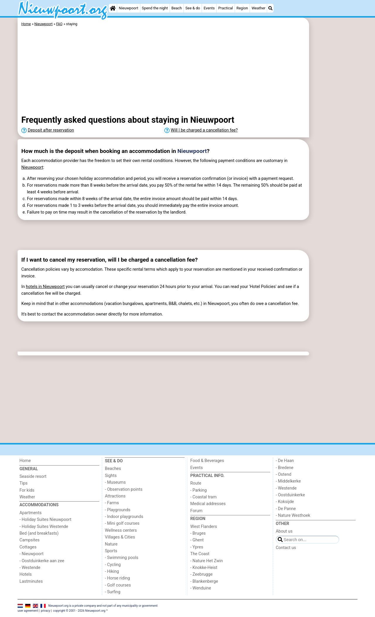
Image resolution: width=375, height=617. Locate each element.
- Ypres (196, 547)
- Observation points (123, 489)
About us (284, 531)
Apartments (30, 512)
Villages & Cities (120, 537)
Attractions (115, 496)
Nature (111, 544)
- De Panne (286, 508)
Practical (225, 8)
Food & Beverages (207, 460)
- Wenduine (200, 588)
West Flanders (203, 526)
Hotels (25, 574)
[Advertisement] (334, 152)
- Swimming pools (121, 557)
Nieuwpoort (128, 8)
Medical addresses (208, 503)
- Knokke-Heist (203, 567)
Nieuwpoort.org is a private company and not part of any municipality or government (103, 605)
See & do (192, 8)
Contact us (286, 547)
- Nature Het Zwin (206, 560)
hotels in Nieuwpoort (45, 286)
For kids (26, 490)
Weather (258, 8)
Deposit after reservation (51, 130)
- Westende (29, 567)
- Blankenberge (204, 581)
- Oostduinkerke (290, 494)
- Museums (115, 482)
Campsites (29, 540)
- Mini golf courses (122, 523)
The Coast (199, 553)
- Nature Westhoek (293, 515)
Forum (196, 510)
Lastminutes (30, 581)
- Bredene (284, 467)
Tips (23, 483)
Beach (176, 8)
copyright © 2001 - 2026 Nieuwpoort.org (79, 610)
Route (195, 483)
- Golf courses (118, 585)
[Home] (113, 8)
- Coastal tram (203, 497)
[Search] (270, 8)
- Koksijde (285, 501)
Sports (111, 550)
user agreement (28, 610)
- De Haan (285, 460)
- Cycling (113, 564)
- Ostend (283, 474)
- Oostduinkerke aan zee (41, 560)
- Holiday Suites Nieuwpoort (45, 519)
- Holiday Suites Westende (43, 526)
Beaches (113, 468)
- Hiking (112, 571)
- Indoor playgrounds (124, 516)
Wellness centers (121, 530)
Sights (111, 475)
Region (242, 8)
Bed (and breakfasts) (39, 533)
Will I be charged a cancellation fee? (204, 130)
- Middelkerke (288, 481)
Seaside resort (32, 476)
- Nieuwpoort (31, 553)
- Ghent (197, 540)
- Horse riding (117, 578)
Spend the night (155, 8)
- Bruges (198, 533)
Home (25, 460)
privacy (45, 610)
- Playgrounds (117, 509)
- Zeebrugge (201, 574)
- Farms (112, 502)
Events (209, 8)
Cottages (27, 547)
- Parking (198, 490)
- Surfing (112, 591)
